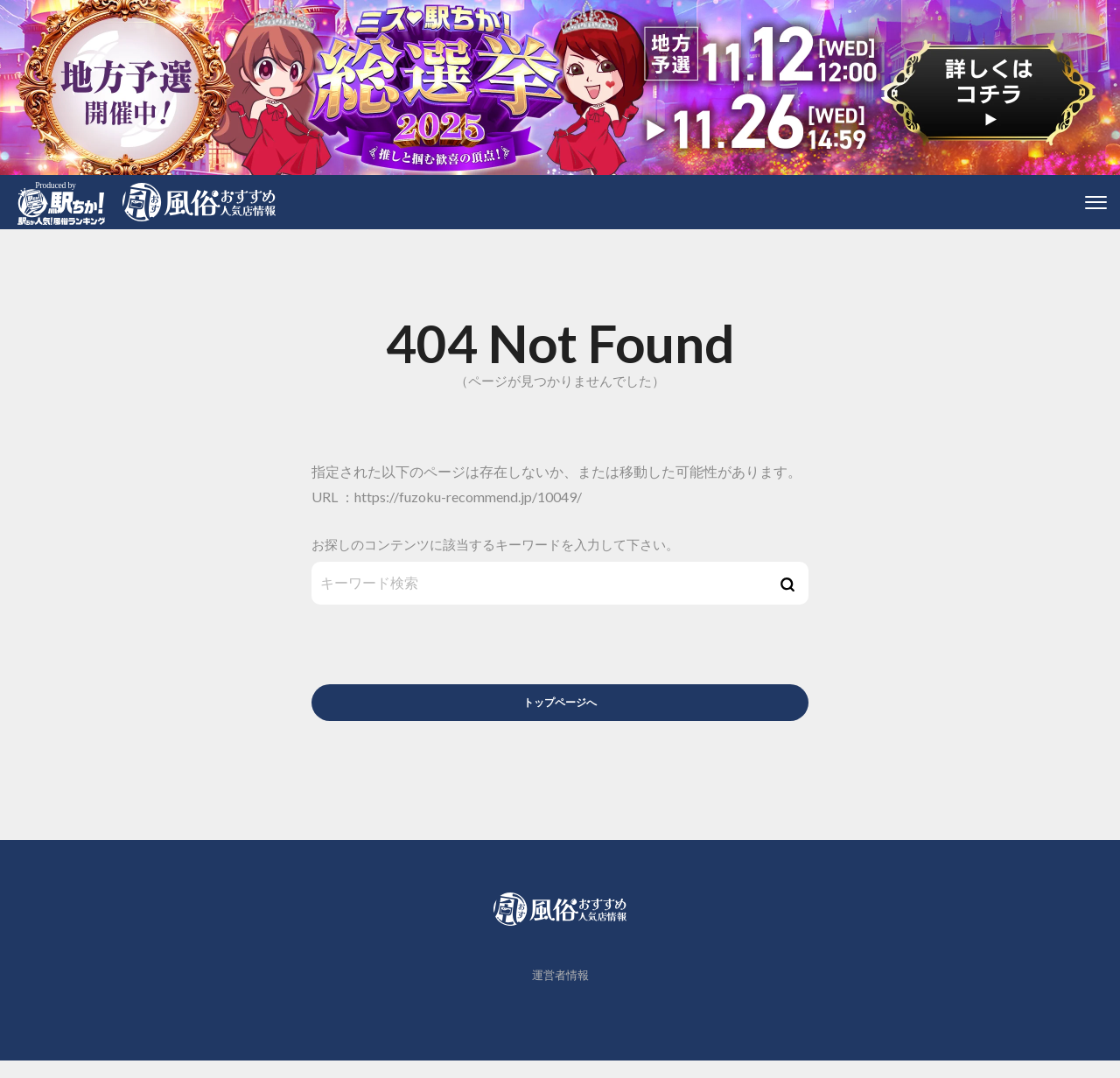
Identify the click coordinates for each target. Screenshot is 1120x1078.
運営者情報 (560, 993)
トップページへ (560, 709)
